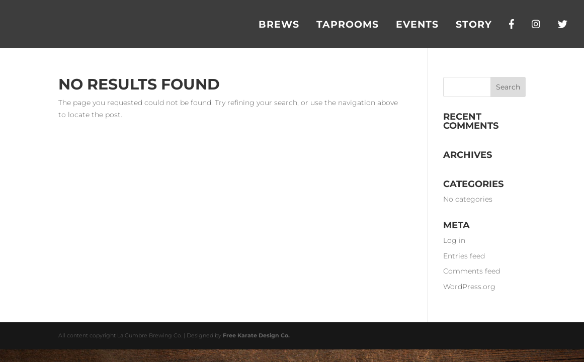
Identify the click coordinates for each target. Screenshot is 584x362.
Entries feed (464, 255)
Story (474, 25)
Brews (279, 25)
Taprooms (347, 25)
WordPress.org (469, 286)
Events (417, 25)
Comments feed (471, 271)
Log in (454, 240)
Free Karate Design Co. (256, 335)
